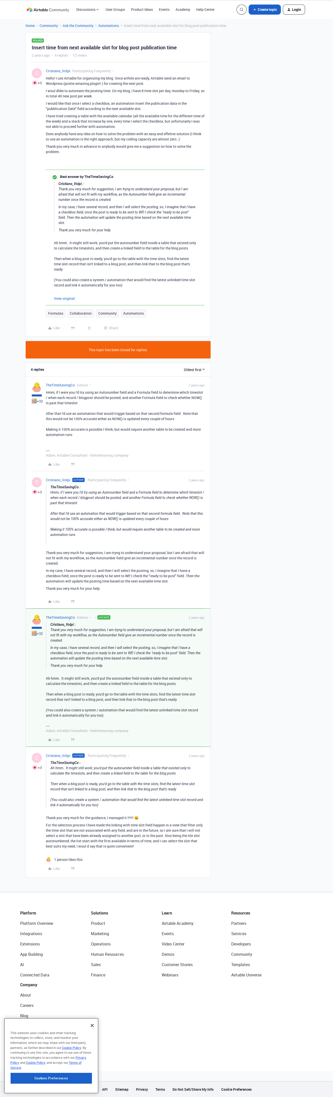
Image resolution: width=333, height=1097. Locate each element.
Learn (167, 913)
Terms (160, 1089)
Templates (240, 964)
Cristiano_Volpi (58, 70)
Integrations (31, 933)
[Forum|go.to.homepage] (47, 10)
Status (26, 1026)
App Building (31, 954)
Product (98, 923)
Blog (24, 1015)
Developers (241, 944)
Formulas (55, 313)
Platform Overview (36, 923)
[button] (265, 10)
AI (22, 964)
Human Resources (107, 954)
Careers (27, 1005)
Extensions (30, 944)
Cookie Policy (71, 1069)
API (105, 1089)
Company (28, 985)
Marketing (100, 933)
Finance (98, 975)
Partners (238, 923)
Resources (240, 913)
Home (30, 25)
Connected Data (34, 975)
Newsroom (29, 1036)
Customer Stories (177, 964)
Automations (108, 25)
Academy (183, 9)
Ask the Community (78, 25)
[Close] (92, 1046)
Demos (168, 954)
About (25, 995)
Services (238, 933)
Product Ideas (142, 9)
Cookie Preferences (236, 1089)
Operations (101, 944)
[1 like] (64, 859)
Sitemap (121, 1089)
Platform (28, 913)
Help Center (205, 9)
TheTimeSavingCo (60, 385)
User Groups (115, 9)
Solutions (99, 913)
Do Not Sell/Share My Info (193, 1089)
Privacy (142, 1089)
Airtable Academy (177, 923)
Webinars (170, 975)
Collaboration (81, 313)
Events (164, 9)
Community (49, 25)
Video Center (173, 944)
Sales (96, 964)
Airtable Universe (246, 975)
